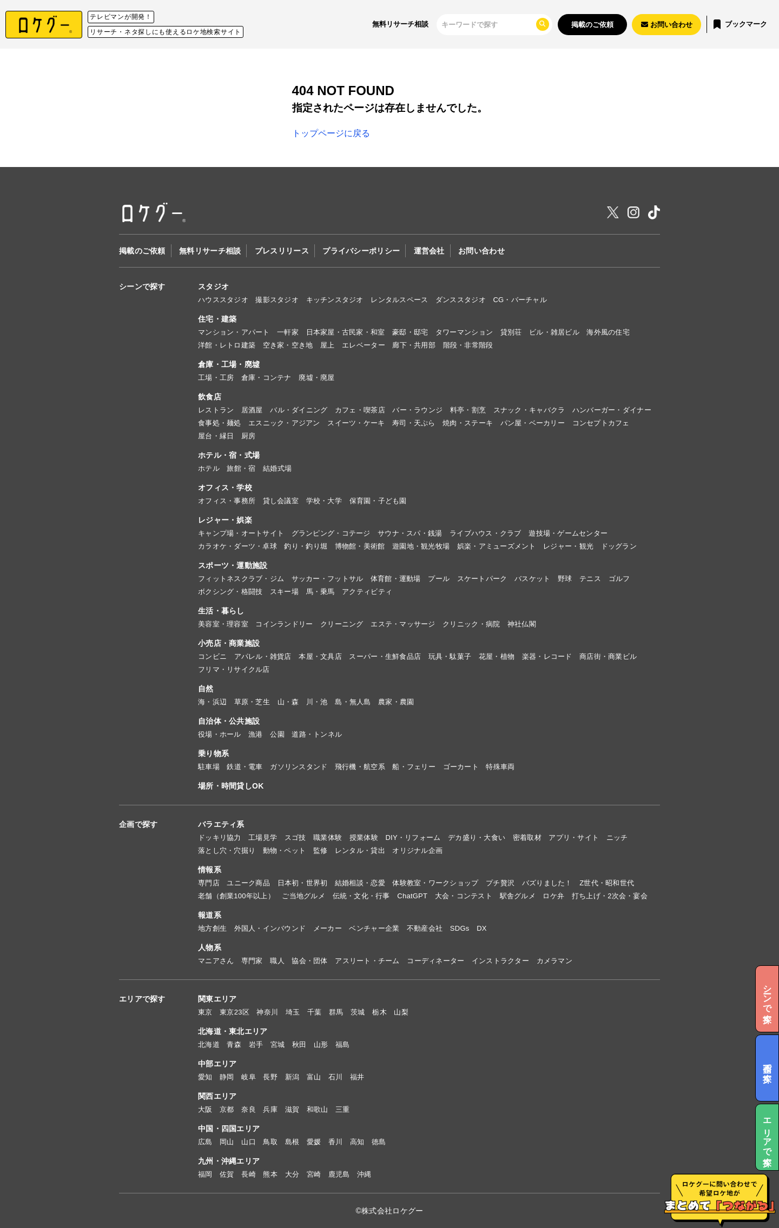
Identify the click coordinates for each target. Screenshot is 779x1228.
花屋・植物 (496, 656)
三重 (342, 1109)
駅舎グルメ (518, 896)
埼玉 (293, 1012)
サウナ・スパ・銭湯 (410, 533)
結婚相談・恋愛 (360, 883)
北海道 (209, 1044)
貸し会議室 (281, 501)
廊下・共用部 (413, 345)
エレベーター (363, 345)
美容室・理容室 (223, 624)
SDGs (460, 928)
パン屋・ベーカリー (532, 423)
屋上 (327, 345)
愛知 (205, 1077)
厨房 (248, 436)
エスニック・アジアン (284, 423)
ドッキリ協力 (219, 837)
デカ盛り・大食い (476, 837)
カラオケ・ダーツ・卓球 (237, 546)
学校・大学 (324, 501)
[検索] (488, 24)
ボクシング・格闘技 (230, 592)
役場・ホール (219, 734)
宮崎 (314, 1174)
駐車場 (209, 767)
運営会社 (429, 250)
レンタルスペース (399, 300)
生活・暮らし (221, 610)
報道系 (209, 915)
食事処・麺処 (219, 423)
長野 (270, 1077)
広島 (205, 1142)
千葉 (314, 1012)
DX (482, 928)
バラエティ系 (221, 824)
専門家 (252, 961)
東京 (205, 1012)
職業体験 (327, 837)
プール (439, 579)
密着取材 (527, 837)
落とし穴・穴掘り (226, 850)
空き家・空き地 (288, 345)
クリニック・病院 (471, 624)
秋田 (299, 1044)
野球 (565, 579)
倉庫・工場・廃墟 (229, 364)
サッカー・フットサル (328, 579)
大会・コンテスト (463, 896)
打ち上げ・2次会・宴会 (610, 896)
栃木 (379, 1012)
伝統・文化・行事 (361, 896)
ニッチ (617, 837)
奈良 (248, 1109)
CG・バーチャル (520, 300)
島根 (292, 1142)
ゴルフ (619, 579)
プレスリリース (282, 250)
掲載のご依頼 (592, 25)
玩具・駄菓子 (450, 656)
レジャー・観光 (568, 546)
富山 (314, 1077)
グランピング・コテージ (331, 533)
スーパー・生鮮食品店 (385, 656)
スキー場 (284, 592)
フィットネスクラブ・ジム (241, 579)
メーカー (327, 928)
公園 (277, 734)
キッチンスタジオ (335, 300)
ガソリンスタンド (298, 767)
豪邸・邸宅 (410, 332)
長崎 (248, 1174)
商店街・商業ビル (608, 656)
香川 (335, 1142)
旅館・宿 (241, 468)
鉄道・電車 (244, 767)
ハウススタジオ (223, 300)
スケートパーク (482, 579)
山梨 (401, 1012)
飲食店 (209, 396)
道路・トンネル (317, 734)
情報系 (209, 869)
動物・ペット (284, 850)
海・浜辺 (212, 702)
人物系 (209, 947)
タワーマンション (464, 332)
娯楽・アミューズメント (496, 546)
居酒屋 (252, 410)
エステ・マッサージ (403, 624)
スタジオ (213, 286)
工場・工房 (216, 377)
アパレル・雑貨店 (263, 656)
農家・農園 (396, 702)
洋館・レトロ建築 (226, 345)
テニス (590, 579)
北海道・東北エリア (233, 1031)
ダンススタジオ (460, 300)
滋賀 (292, 1109)
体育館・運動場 (396, 579)
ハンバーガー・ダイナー (611, 410)
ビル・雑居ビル (554, 332)
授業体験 (363, 837)
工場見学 (262, 837)
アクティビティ (367, 592)
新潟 (292, 1077)
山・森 (288, 702)
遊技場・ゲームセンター (568, 533)
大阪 (205, 1109)
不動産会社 (425, 928)
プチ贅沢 (500, 883)
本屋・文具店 (320, 656)
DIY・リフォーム (412, 837)
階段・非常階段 (468, 345)
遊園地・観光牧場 (421, 546)
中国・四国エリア (229, 1128)
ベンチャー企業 (374, 928)
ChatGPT (412, 896)
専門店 (209, 883)
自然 (206, 688)
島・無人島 (353, 702)
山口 (248, 1142)
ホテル (209, 468)
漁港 (255, 734)
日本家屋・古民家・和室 (345, 332)
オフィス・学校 (225, 487)
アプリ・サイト (574, 837)
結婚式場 (277, 468)
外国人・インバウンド (270, 928)
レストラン (216, 410)
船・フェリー (413, 767)
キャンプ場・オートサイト (241, 533)
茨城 (358, 1012)
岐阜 (248, 1077)
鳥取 (270, 1142)
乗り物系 (213, 753)
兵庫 (270, 1109)
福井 (357, 1077)
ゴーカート (461, 767)
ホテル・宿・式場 (229, 455)
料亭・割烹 (468, 410)
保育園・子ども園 (378, 501)
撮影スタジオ (277, 300)
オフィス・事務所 (226, 501)
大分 (292, 1174)
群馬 (336, 1012)
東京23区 (234, 1012)
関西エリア (217, 1096)
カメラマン (554, 961)
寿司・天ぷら (413, 423)
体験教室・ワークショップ (435, 883)
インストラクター (500, 961)
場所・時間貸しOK (231, 786)
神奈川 (267, 1012)
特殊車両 (500, 767)
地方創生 (212, 928)
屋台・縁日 (216, 436)
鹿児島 (339, 1174)
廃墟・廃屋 (316, 377)
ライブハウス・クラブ (485, 533)
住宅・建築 (217, 319)
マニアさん (216, 961)
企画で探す (138, 824)
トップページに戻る (331, 133)
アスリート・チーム (367, 961)
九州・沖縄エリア (229, 1161)
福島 (342, 1044)
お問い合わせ (481, 250)
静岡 (227, 1077)
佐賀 (227, 1174)
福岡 (205, 1174)
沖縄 (364, 1174)
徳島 (379, 1142)
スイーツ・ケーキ (356, 423)
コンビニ (212, 656)
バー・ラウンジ (417, 410)
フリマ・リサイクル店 (234, 669)
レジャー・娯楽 (225, 520)
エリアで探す (142, 999)
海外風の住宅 (608, 332)
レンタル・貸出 (360, 850)
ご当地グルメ (303, 896)
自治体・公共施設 (229, 721)
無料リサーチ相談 (400, 24)
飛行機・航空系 (360, 767)
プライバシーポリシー (361, 250)
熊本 (270, 1174)
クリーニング (342, 624)
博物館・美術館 (360, 546)
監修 (320, 850)
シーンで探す (142, 286)
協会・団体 (309, 961)
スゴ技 (295, 837)
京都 (227, 1109)
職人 (277, 961)
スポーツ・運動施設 (233, 565)
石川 (335, 1077)
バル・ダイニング (298, 410)
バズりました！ (547, 883)
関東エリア (217, 999)
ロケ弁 (553, 896)
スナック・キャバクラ (529, 410)
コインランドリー (284, 624)
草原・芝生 (252, 702)
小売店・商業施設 (229, 643)
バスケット (532, 579)
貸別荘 (511, 332)
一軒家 (288, 332)
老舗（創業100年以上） (236, 896)
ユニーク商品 (248, 883)
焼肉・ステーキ (468, 423)
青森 (234, 1044)
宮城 (277, 1044)
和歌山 (317, 1109)
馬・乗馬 (320, 592)
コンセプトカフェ (601, 423)
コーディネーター (435, 961)
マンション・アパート (234, 332)
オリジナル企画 (417, 850)
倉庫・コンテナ (266, 377)
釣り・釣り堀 (305, 546)
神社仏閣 (521, 624)
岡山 (227, 1142)
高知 (357, 1142)
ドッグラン (619, 546)
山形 (321, 1044)
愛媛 (314, 1142)
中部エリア (217, 1063)
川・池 (317, 702)
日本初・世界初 (303, 883)
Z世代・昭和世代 (606, 883)
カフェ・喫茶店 (360, 410)
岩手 (256, 1044)
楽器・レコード (547, 656)
